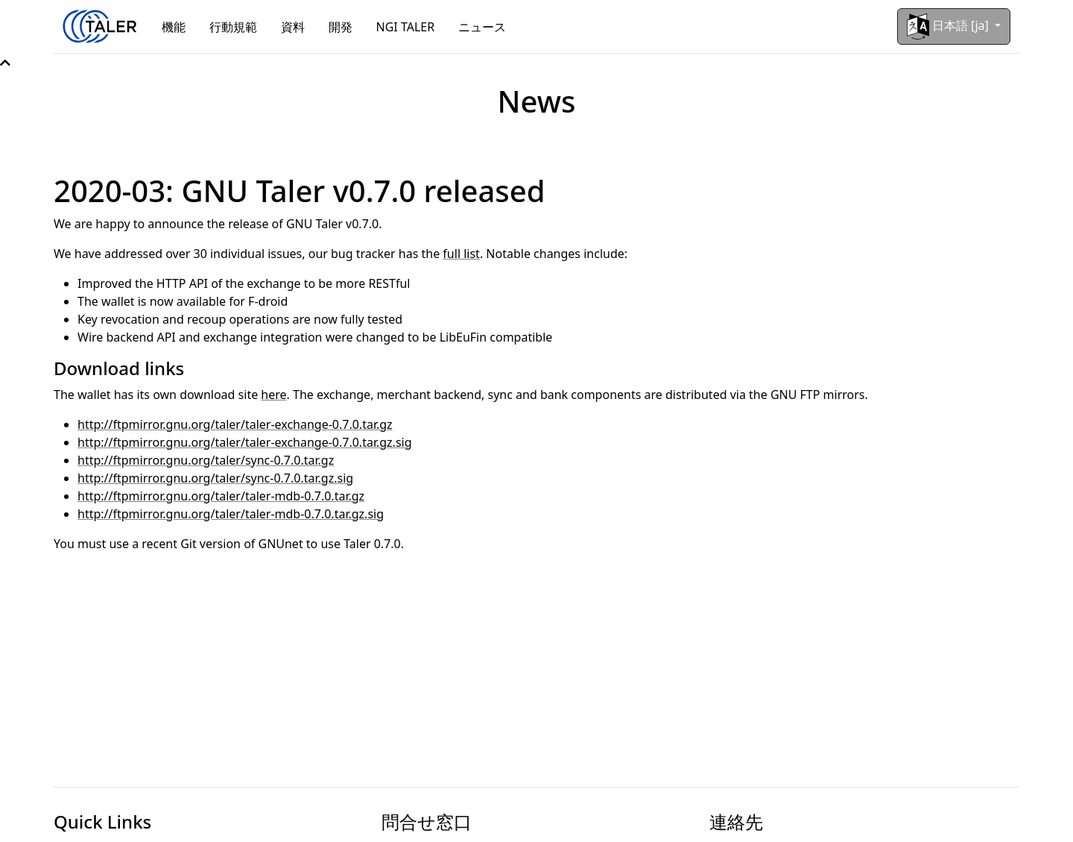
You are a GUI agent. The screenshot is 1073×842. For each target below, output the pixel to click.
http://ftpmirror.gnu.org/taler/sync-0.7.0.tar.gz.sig (215, 478)
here (273, 394)
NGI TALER (405, 27)
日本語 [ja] (949, 26)
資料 (293, 27)
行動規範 (233, 27)
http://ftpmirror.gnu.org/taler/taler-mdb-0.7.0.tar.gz (220, 496)
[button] (5, 62)
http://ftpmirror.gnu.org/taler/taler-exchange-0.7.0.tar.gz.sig (244, 442)
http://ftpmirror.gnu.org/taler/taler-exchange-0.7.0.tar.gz (235, 424)
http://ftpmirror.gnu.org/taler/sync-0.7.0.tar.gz (205, 460)
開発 (340, 27)
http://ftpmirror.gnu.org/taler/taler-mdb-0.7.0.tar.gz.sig (230, 514)
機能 (174, 27)
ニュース (482, 27)
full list (461, 253)
